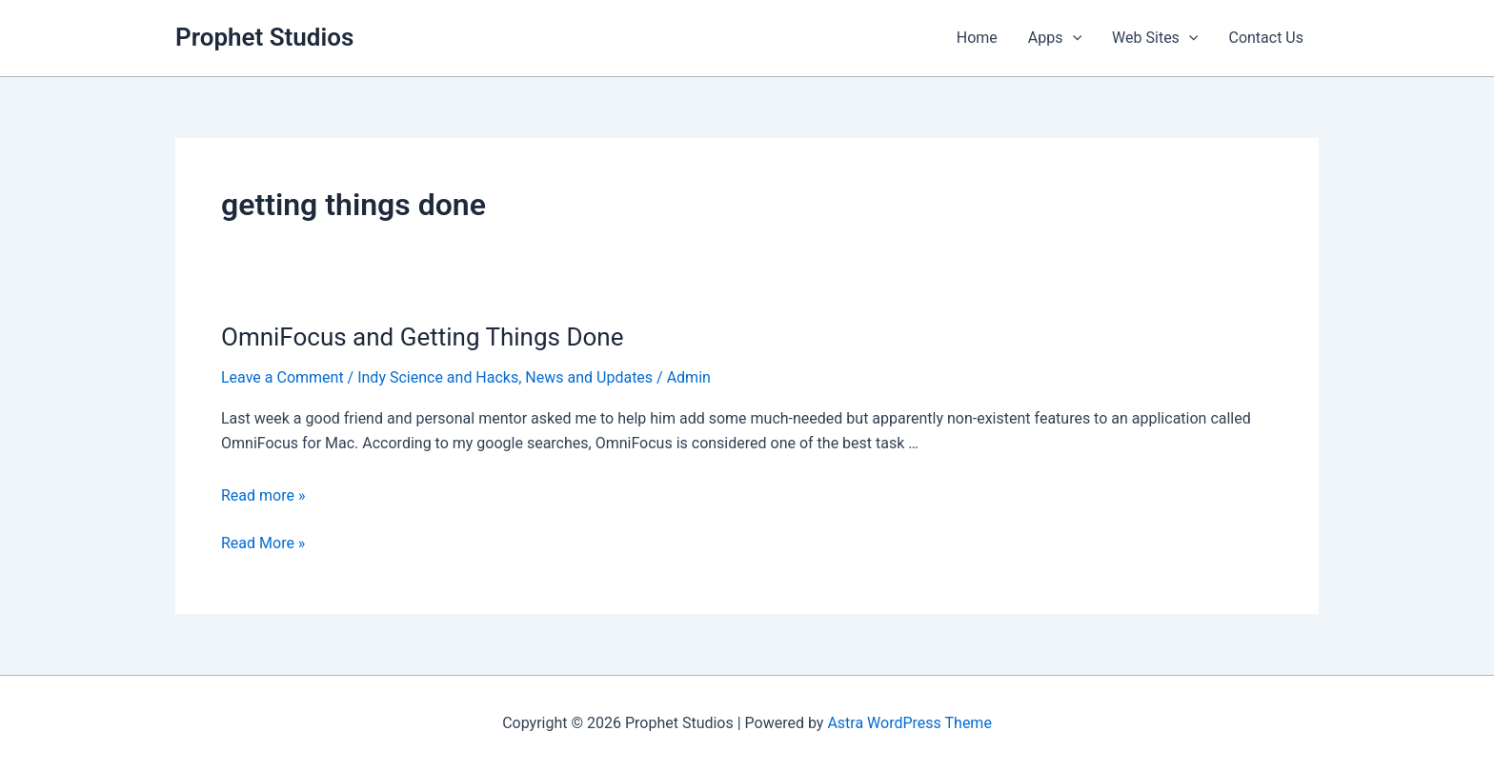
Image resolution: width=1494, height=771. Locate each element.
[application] (1072, 38)
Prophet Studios (264, 37)
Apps (1054, 38)
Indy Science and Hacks (437, 377)
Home (977, 38)
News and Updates (589, 377)
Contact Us (1265, 38)
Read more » (263, 495)
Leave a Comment (282, 377)
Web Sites (1155, 38)
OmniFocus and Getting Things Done (422, 337)
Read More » (263, 543)
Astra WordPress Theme (909, 723)
